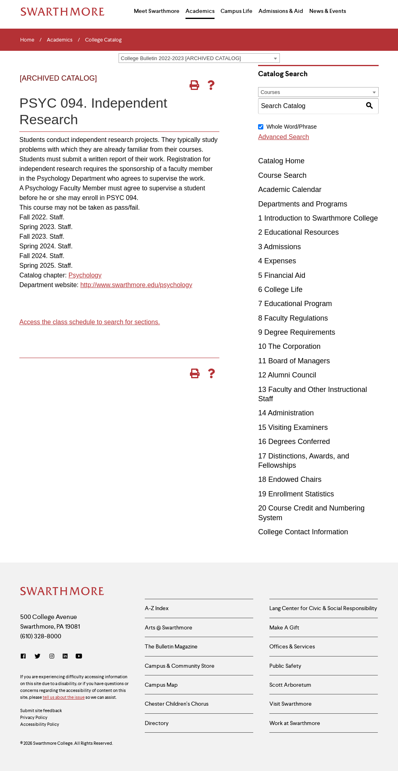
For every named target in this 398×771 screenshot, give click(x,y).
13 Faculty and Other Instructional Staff (312, 394)
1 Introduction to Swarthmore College (318, 218)
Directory (157, 723)
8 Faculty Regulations (293, 318)
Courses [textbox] (270, 92)
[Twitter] (37, 657)
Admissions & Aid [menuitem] (280, 11)
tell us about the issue (64, 697)
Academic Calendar (289, 189)
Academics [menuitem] (200, 11)
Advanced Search (283, 136)
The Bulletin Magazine (171, 646)
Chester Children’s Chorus (176, 704)
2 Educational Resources (298, 232)
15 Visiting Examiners (293, 427)
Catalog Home (281, 161)
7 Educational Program (295, 304)
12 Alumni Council (287, 375)
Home (27, 40)
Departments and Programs (302, 204)
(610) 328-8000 (40, 636)
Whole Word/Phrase (292, 126)
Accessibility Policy (39, 724)
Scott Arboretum (290, 685)
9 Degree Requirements (296, 332)
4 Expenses (277, 261)
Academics (60, 40)
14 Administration (286, 413)
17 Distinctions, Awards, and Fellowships (303, 460)
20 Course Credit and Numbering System (311, 512)
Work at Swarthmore (294, 723)
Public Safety (285, 666)
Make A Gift (284, 627)
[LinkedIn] (65, 657)
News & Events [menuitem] (327, 11)
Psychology (85, 275)
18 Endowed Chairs (289, 479)
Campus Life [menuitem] (236, 11)
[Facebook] (24, 657)
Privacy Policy (34, 718)
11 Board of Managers (294, 361)
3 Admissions (279, 247)
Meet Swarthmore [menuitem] (156, 11)
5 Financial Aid (281, 275)
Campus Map (161, 685)
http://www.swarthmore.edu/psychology (136, 284)
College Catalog (103, 40)
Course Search (282, 175)
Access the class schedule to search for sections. (89, 322)
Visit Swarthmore (290, 704)
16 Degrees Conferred (294, 442)
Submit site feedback (41, 711)
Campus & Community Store (180, 666)
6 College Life (280, 289)
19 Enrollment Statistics (296, 494)
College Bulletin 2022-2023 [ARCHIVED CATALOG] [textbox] (181, 58)
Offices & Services (292, 646)
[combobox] (199, 58)
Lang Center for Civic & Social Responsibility (323, 608)
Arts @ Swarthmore (168, 627)
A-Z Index (157, 608)
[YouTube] (78, 657)
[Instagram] (52, 657)
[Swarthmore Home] (62, 592)
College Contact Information (303, 532)
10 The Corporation (289, 346)
